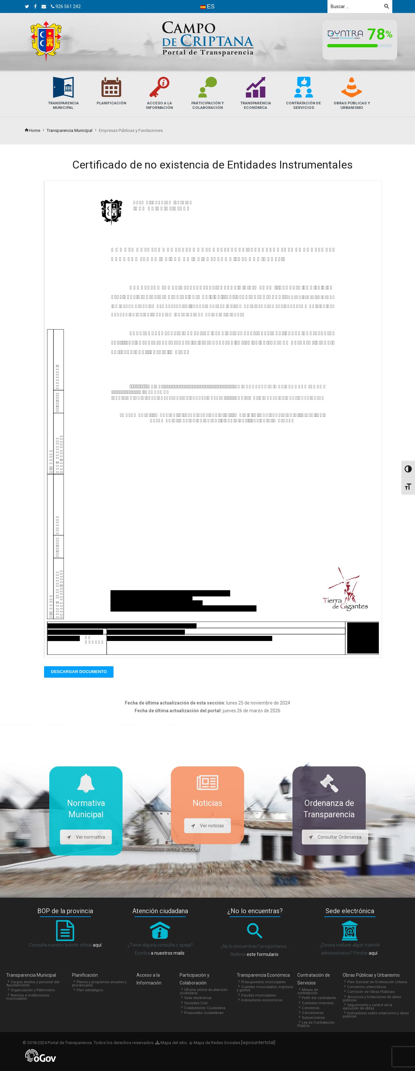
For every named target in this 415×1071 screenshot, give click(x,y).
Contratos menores (318, 1003)
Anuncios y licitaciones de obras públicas (372, 998)
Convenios (310, 1008)
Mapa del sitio (171, 1042)
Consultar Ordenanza (335, 837)
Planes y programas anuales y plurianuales (99, 983)
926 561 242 (66, 6)
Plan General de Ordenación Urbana (377, 982)
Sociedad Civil (196, 1003)
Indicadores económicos (261, 1000)
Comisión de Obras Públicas (371, 992)
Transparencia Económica (263, 975)
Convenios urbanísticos (366, 987)
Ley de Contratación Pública (316, 1024)
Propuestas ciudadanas (203, 1013)
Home (32, 130)
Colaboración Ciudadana (204, 1008)
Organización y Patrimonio (33, 990)
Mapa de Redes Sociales (216, 1042)
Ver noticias (207, 825)
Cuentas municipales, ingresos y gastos (265, 988)
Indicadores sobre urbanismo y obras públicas (376, 1015)
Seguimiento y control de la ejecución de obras (367, 1006)
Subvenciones (313, 1018)
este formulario (263, 954)
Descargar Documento (79, 671)
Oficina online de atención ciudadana (204, 991)
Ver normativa (86, 837)
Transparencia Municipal (69, 130)
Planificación (85, 975)
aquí (97, 945)
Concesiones (313, 1013)
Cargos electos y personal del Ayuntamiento (32, 983)
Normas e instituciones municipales (27, 997)
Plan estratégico (90, 990)
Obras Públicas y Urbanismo (371, 975)
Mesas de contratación (307, 991)
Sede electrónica (197, 998)
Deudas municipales (258, 995)
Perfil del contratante (319, 998)
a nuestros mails (167, 953)
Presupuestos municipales (263, 982)
